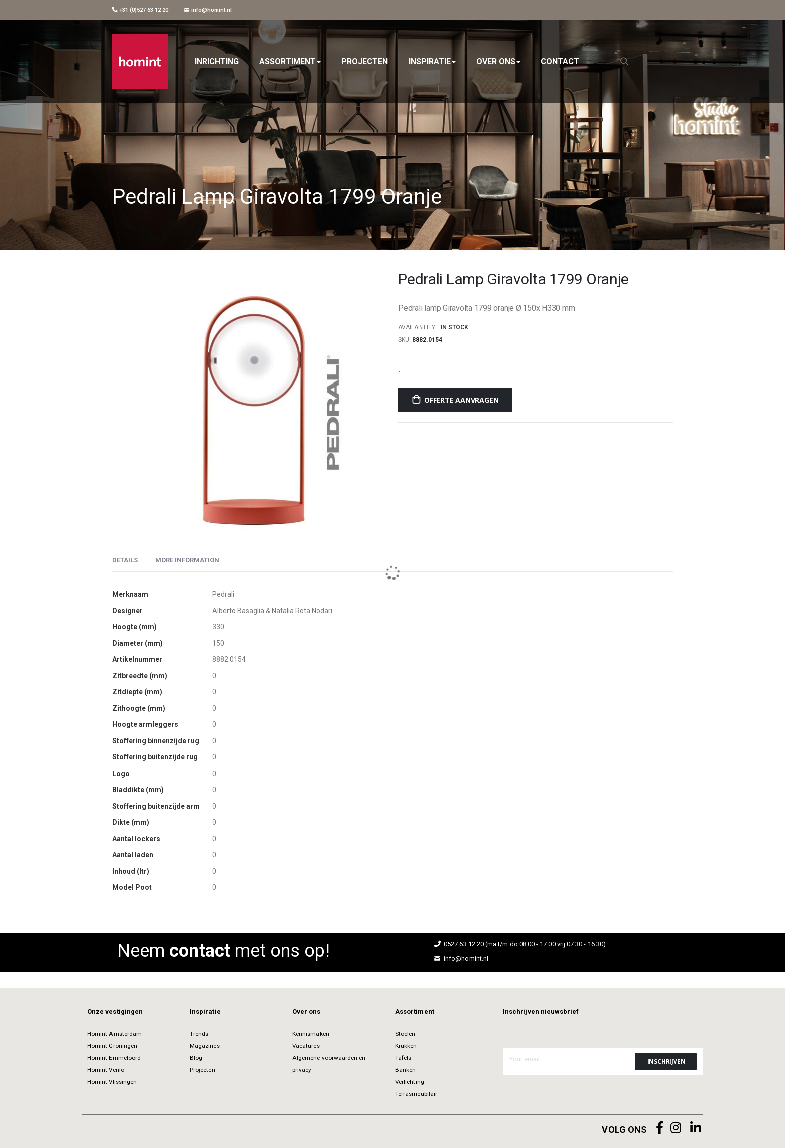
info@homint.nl (208, 10)
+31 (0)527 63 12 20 (140, 10)
